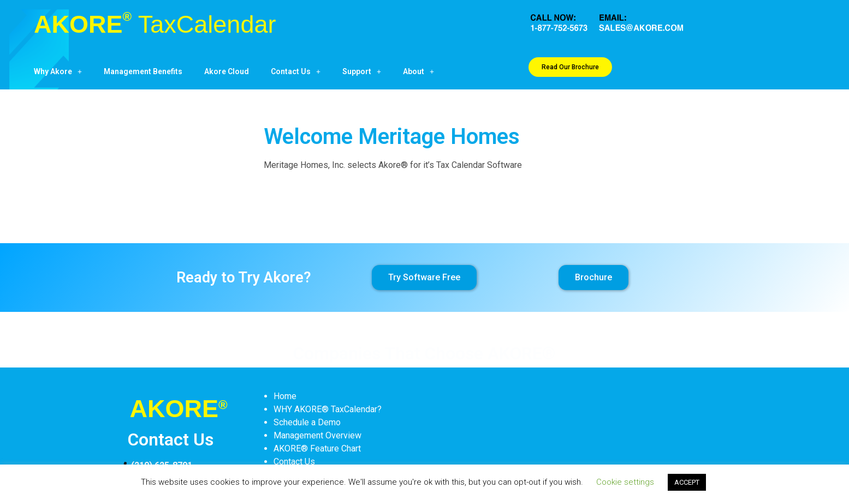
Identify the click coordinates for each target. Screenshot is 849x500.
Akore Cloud (226, 71)
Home (285, 396)
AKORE (155, 24)
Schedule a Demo (307, 422)
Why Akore (58, 71)
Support (361, 71)
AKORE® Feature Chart (317, 448)
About (418, 71)
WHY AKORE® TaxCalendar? (328, 409)
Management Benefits (143, 71)
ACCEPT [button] (686, 482)
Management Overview (317, 435)
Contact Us (295, 71)
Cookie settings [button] (625, 482)
